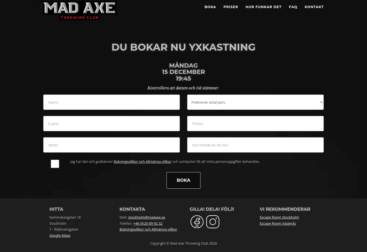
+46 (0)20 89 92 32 (148, 223)
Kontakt (314, 12)
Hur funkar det (263, 12)
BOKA (210, 12)
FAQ (293, 12)
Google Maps (59, 235)
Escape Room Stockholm (279, 217)
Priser (231, 12)
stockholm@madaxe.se (146, 217)
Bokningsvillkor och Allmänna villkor (142, 161)
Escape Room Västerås (278, 223)
